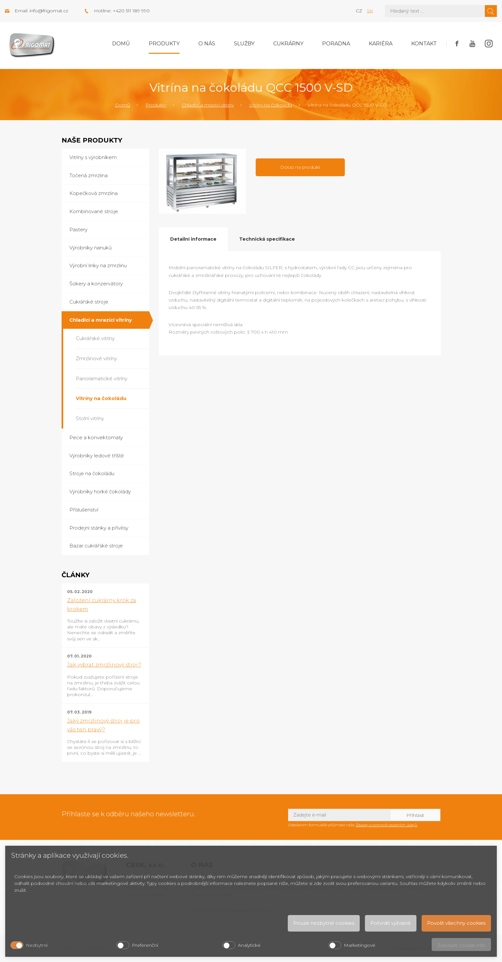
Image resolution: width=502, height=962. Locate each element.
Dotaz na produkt (300, 167)
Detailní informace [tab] (193, 239)
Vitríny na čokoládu (270, 105)
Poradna (336, 43)
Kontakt (424, 43)
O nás (206, 43)
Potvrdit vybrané (390, 923)
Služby (244, 43)
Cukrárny (288, 43)
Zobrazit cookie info (461, 945)
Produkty (164, 43)
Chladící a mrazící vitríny (208, 105)
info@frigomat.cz (48, 11)
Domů (121, 43)
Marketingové (359, 945)
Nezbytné (37, 945)
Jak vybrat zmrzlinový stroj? (104, 665)
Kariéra (380, 43)
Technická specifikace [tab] (267, 239)
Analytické (249, 945)
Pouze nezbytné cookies (323, 923)
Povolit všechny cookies (456, 923)
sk (370, 11)
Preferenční (145, 945)
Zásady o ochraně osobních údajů (386, 824)
